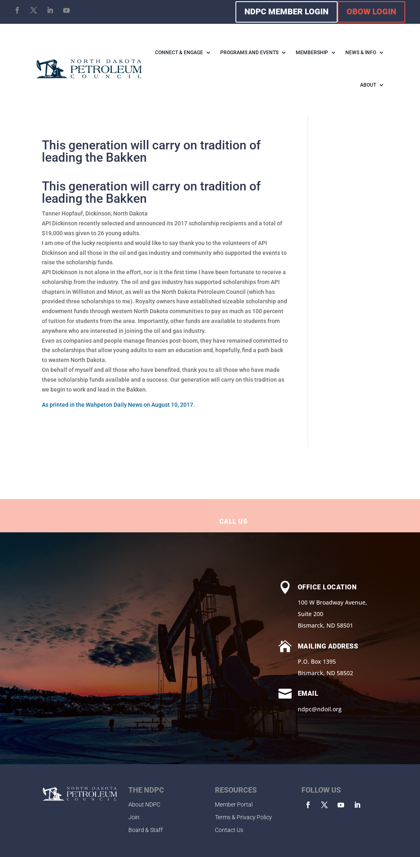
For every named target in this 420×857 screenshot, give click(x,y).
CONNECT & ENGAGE (179, 52)
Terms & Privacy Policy (243, 817)
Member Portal (234, 804)
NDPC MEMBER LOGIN (286, 11)
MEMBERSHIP (312, 52)
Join (133, 817)
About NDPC (144, 804)
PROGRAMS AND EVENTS (249, 52)
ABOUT (368, 85)
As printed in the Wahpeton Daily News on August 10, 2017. (118, 404)
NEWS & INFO (360, 52)
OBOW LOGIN (371, 11)
